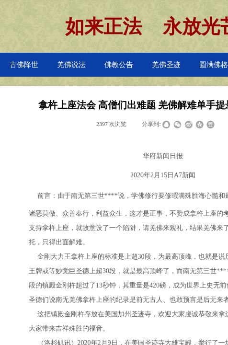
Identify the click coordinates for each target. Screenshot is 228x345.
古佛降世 (24, 65)
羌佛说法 (71, 65)
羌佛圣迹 (166, 65)
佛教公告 (118, 65)
